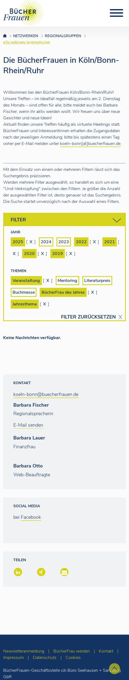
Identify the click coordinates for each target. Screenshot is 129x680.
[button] (17, 572)
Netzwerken (25, 35)
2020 (29, 254)
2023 (63, 242)
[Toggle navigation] (116, 13)
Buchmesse (24, 292)
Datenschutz (45, 658)
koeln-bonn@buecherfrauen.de (45, 394)
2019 (57, 254)
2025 (18, 242)
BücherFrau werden (71, 651)
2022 (81, 242)
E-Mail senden (28, 425)
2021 (109, 242)
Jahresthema (25, 304)
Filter (66, 220)
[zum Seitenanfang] (114, 668)
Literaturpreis (97, 281)
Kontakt (106, 651)
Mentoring (67, 281)
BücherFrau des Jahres (63, 292)
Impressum (13, 658)
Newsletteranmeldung (23, 651)
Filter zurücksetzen (88, 317)
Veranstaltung (26, 281)
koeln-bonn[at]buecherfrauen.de (90, 144)
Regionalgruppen (63, 35)
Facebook (31, 517)
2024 (46, 242)
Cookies (73, 658)
